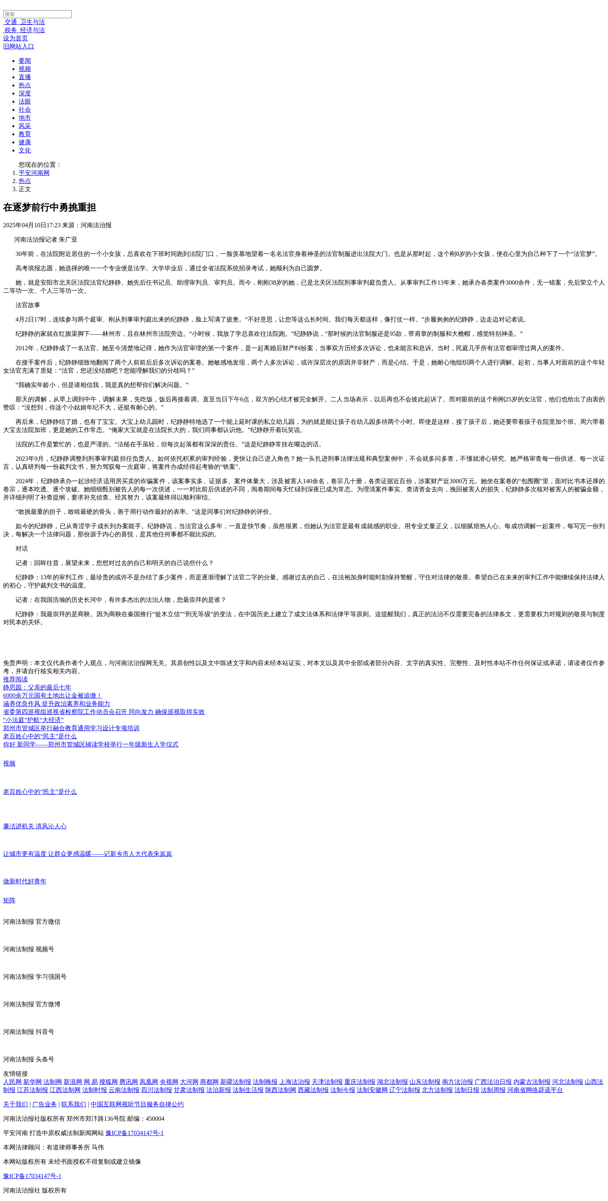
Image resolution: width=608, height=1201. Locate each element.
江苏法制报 (32, 1090)
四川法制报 (156, 1090)
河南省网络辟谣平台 (535, 1090)
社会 (25, 109)
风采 (25, 126)
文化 (25, 150)
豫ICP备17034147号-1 (134, 1133)
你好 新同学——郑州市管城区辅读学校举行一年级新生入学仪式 (90, 744)
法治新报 (218, 1090)
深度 (25, 93)
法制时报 (94, 1090)
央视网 (169, 1081)
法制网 (52, 1081)
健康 (25, 142)
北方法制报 (437, 1090)
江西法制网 (65, 1090)
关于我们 (15, 1104)
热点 (25, 85)
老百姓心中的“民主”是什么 (40, 736)
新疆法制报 (235, 1081)
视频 (25, 69)
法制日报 (466, 1090)
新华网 (32, 1081)
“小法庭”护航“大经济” (33, 720)
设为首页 (15, 38)
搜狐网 (108, 1081)
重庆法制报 (359, 1081)
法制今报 (342, 1090)
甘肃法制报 (189, 1090)
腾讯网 (128, 1081)
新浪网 (73, 1081)
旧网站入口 (18, 46)
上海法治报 (294, 1081)
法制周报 (493, 1090)
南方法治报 (457, 1081)
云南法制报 (124, 1090)
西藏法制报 (313, 1090)
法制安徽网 (372, 1090)
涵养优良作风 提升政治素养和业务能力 (56, 703)
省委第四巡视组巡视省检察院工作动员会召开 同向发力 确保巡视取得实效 (104, 712)
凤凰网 (149, 1081)
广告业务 (44, 1104)
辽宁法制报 (404, 1090)
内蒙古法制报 (532, 1081)
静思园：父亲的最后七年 (37, 687)
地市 (25, 117)
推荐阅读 (15, 679)
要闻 (25, 60)
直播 (25, 77)
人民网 (12, 1081)
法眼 (25, 101)
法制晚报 (265, 1081)
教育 (25, 134)
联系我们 (73, 1104)
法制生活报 (248, 1090)
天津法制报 (327, 1081)
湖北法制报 (392, 1081)
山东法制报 (424, 1081)
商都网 (209, 1081)
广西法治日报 (493, 1081)
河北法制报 (567, 1081)
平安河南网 (34, 172)
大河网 (189, 1081)
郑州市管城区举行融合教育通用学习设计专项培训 (71, 728)
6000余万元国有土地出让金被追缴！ (52, 695)
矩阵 (9, 900)
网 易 (91, 1081)
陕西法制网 (280, 1090)
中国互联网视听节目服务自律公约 (137, 1104)
